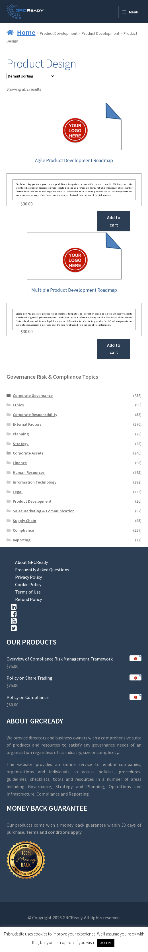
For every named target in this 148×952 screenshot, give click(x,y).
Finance (20, 462)
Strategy (20, 443)
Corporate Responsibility (35, 414)
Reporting (21, 540)
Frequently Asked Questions (42, 569)
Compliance (23, 530)
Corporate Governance (33, 395)
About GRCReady (31, 562)
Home (26, 32)
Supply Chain (24, 520)
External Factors (27, 424)
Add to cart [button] (113, 221)
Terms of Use (28, 592)
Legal (17, 491)
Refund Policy (28, 599)
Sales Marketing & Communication (44, 510)
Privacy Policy (28, 577)
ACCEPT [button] (105, 943)
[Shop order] (31, 76)
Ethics (18, 404)
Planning (21, 434)
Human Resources (29, 472)
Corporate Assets (28, 453)
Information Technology (34, 482)
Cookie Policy (28, 584)
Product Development (58, 33)
